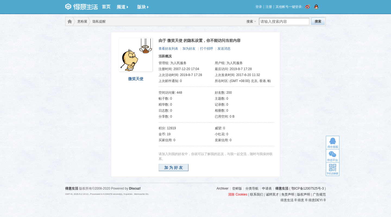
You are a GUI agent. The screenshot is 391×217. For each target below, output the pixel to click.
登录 (259, 7)
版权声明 (303, 194)
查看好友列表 (168, 49)
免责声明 (287, 194)
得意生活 (281, 188)
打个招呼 (206, 49)
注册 (269, 7)
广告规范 (319, 194)
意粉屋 (82, 21)
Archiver (222, 188)
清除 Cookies (237, 194)
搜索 (250, 21)
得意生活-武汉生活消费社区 (68, 21)
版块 (143, 7)
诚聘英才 (272, 194)
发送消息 (224, 49)
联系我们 (256, 194)
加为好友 (188, 49)
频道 (122, 7)
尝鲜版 (237, 188)
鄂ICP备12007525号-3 (307, 188)
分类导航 (251, 188)
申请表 (267, 188)
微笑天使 (135, 79)
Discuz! (135, 188)
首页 (106, 6)
